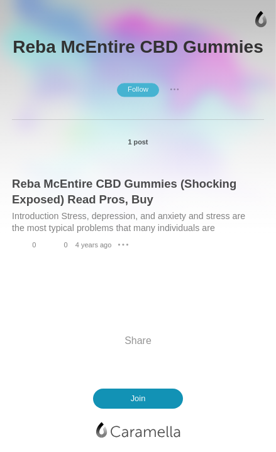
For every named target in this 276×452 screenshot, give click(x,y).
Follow (138, 89)
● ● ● (174, 89)
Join (138, 398)
